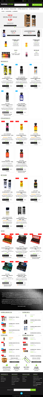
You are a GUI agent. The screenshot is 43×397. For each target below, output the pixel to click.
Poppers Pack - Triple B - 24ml (14, 322)
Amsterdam (36, 53)
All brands (15, 11)
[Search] (21, 5)
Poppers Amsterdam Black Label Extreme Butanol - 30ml (21, 79)
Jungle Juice (36, 55)
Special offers (13, 8)
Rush (16, 52)
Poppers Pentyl (16, 43)
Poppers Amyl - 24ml (35, 192)
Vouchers (24, 381)
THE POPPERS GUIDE (21, 306)
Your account (26, 374)
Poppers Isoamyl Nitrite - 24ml (7, 219)
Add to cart (5, 85)
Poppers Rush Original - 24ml (35, 136)
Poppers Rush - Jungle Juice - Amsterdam (15, 54)
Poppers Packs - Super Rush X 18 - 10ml (7, 248)
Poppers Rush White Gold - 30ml (7, 105)
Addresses (24, 379)
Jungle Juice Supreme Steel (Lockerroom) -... (36, 316)
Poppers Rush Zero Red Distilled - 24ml (21, 162)
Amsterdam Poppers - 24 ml (7, 135)
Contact (2, 0)
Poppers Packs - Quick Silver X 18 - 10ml (21, 276)
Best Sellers (4, 175)
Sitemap (13, 384)
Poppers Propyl (16, 45)
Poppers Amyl (15, 44)
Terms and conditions (15, 378)
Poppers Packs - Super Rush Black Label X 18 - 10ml (21, 248)
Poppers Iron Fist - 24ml (7, 192)
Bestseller (6, 8)
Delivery (2, 376)
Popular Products (5, 118)
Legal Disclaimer (15, 376)
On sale (2, 231)
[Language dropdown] (25, 1)
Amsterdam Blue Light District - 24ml (21, 105)
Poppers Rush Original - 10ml (21, 136)
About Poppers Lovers (16, 379)
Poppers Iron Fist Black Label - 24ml (21, 219)
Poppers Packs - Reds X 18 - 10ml (35, 248)
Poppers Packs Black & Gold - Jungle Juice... (36, 345)
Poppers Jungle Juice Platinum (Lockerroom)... (36, 329)
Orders (23, 378)
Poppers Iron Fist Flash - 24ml (7, 79)
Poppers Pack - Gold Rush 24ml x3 (14, 329)
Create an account (38, 0)
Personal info (24, 376)
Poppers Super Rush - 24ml (7, 161)
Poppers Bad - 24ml (13, 339)
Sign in (33, 0)
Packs (3, 11)
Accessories (8, 11)
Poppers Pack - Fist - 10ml (35, 339)
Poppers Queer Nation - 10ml (36, 79)
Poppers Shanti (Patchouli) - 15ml (14, 345)
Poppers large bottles (23, 8)
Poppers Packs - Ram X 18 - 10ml (7, 276)
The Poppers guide (15, 381)
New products (4, 61)
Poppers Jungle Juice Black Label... (36, 322)
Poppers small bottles (34, 8)
